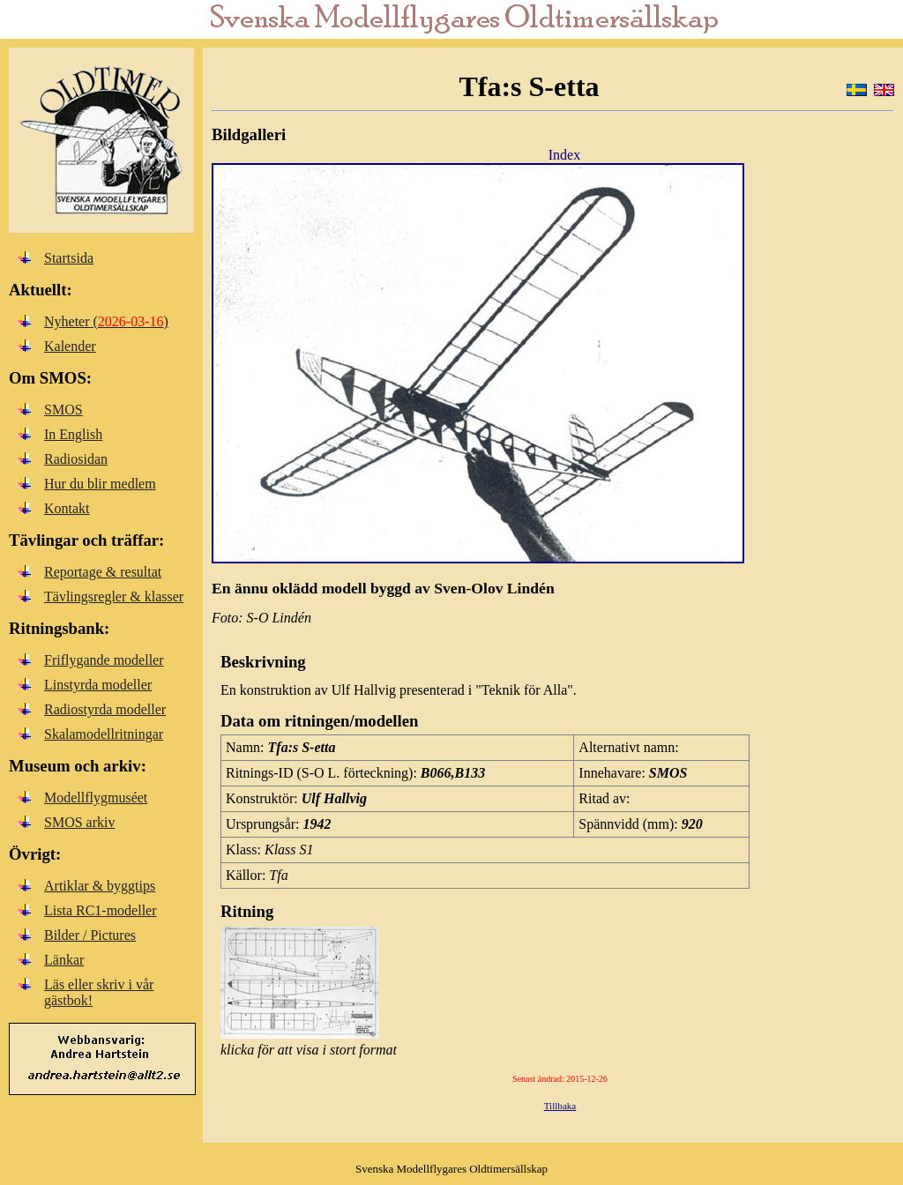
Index (564, 154)
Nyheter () (106, 321)
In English (73, 434)
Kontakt (67, 508)
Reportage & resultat (102, 571)
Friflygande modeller (104, 659)
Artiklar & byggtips (99, 885)
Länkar (64, 959)
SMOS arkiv (79, 822)
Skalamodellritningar (103, 734)
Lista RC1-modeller (100, 910)
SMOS (63, 409)
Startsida (68, 257)
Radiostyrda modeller (105, 709)
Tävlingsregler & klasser (113, 596)
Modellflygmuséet (95, 797)
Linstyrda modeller (98, 684)
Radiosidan (76, 458)
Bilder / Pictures (90, 935)
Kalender (70, 346)
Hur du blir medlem (100, 483)
